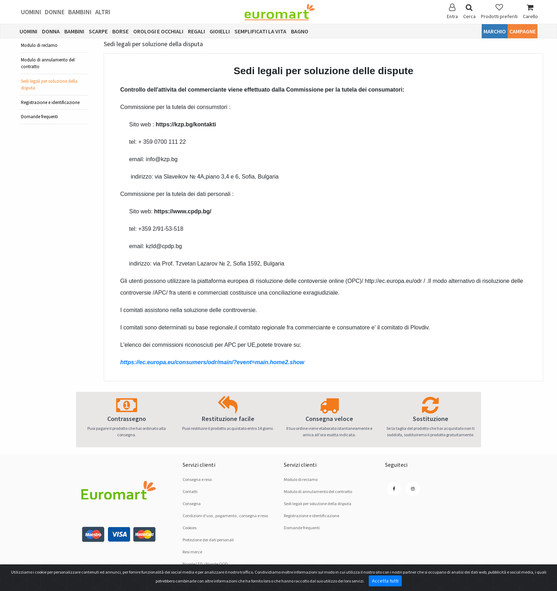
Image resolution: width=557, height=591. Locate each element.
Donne (55, 12)
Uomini (31, 12)
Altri (102, 12)
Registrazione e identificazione (50, 102)
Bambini (80, 12)
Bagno (299, 31)
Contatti (190, 491)
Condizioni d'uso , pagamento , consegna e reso (225, 515)
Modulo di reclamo (39, 45)
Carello (530, 12)
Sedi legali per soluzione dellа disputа (49, 84)
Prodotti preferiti (499, 12)
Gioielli (220, 31)
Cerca (469, 12)
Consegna (192, 503)
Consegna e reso (197, 479)
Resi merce (192, 551)
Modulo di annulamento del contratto (48, 63)
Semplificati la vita (260, 31)
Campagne (522, 31)
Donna (51, 31)
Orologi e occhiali (158, 31)
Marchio (494, 31)
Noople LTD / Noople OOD (205, 564)
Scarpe (98, 31)
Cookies (189, 527)
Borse (120, 31)
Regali (196, 31)
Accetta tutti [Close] (385, 581)
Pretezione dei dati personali (208, 539)
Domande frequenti (39, 117)
